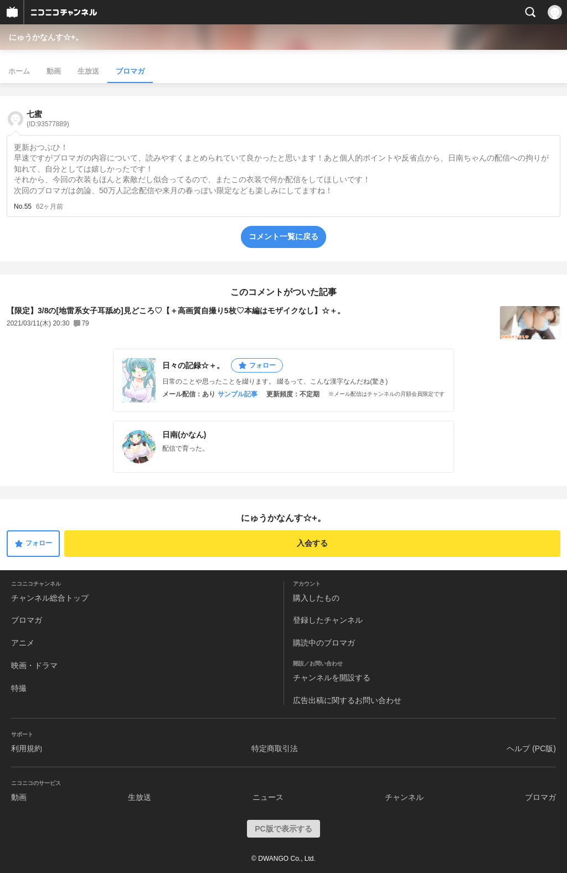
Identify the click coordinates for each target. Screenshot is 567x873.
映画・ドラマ (34, 665)
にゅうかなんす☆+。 (46, 37)
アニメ (22, 642)
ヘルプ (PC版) (531, 748)
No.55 (23, 206)
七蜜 (48, 119)
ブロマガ (130, 71)
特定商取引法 (274, 748)
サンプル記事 (237, 394)
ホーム (19, 71)
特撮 (19, 688)
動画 (54, 71)
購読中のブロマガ (324, 642)
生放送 (88, 71)
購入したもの (316, 597)
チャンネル (404, 797)
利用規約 (26, 748)
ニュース (268, 797)
